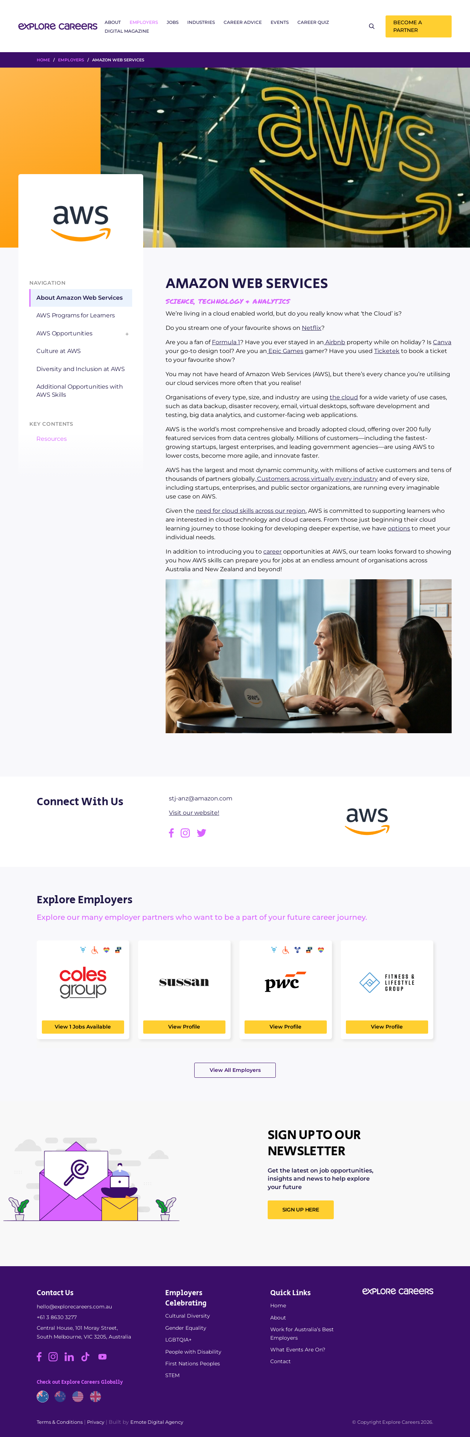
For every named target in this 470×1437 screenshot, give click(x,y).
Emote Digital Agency (156, 1422)
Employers (144, 22)
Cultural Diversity (187, 1315)
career (272, 551)
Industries (201, 22)
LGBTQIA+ (178, 1339)
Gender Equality (185, 1328)
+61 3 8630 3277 (57, 1317)
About (113, 22)
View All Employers (235, 1070)
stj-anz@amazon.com (200, 798)
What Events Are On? (297, 1349)
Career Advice (243, 22)
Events (280, 22)
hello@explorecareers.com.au (74, 1306)
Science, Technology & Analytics (228, 301)
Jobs (172, 22)
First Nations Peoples (192, 1363)
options (399, 528)
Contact (280, 1361)
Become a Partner (407, 26)
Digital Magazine (127, 31)
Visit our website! (194, 812)
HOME (43, 59)
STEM (172, 1375)
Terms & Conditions (60, 1422)
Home (278, 1305)
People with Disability (193, 1351)
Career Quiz (313, 22)
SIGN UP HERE (300, 1209)
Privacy (95, 1422)
